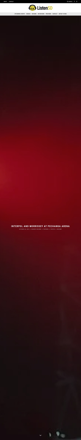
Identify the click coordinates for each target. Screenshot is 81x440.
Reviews (34, 13)
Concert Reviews (36, 229)
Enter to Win (63, 13)
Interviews (41, 13)
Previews (48, 13)
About (5, 1)
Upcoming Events (20, 13)
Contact (11, 1)
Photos (53, 229)
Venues (28, 13)
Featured (46, 229)
